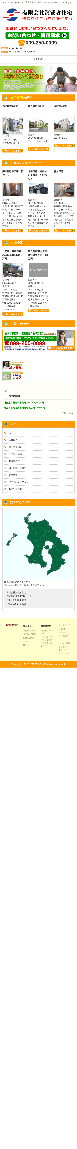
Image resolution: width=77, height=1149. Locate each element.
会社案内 (13, 440)
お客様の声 (14, 461)
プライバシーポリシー (20, 482)
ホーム (12, 433)
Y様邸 (25, 641)
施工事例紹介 (15, 447)
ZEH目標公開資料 (17, 468)
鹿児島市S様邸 (36, 106)
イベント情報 (15, 454)
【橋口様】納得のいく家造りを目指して (37, 175)
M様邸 (26, 645)
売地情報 (13, 475)
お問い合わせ (15, 488)
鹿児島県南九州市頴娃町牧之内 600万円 (38, 255)
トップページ (64, 625)
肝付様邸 (58, 171)
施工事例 (62, 632)
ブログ (61, 640)
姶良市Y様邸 (60, 106)
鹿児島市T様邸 (10, 106)
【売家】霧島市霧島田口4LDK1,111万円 (12, 255)
